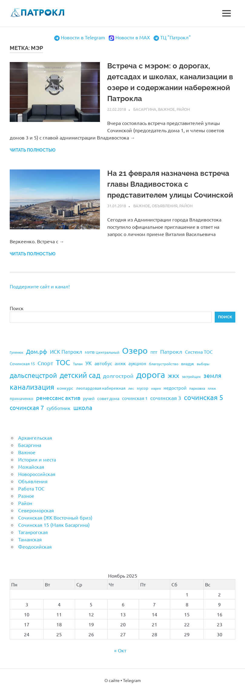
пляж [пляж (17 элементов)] (212, 388)
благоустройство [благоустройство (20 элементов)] (163, 363)
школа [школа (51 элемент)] (82, 407)
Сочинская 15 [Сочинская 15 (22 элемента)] (22, 363)
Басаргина (144, 109)
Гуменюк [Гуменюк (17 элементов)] (16, 352)
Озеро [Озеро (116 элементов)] (135, 351)
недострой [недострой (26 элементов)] (175, 388)
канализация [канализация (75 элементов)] (32, 386)
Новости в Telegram (83, 37)
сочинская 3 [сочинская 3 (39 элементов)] (165, 398)
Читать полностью (32, 150)
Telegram (132, 680)
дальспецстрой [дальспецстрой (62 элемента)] (33, 375)
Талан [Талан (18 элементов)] (78, 363)
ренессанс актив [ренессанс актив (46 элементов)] (58, 397)
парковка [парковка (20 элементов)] (197, 388)
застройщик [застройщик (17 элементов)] (191, 376)
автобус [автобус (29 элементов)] (103, 363)
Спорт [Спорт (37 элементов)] (45, 363)
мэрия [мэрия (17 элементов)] (156, 388)
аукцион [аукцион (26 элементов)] (137, 363)
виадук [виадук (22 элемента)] (187, 363)
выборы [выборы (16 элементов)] (203, 363)
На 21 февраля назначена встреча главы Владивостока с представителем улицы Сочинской (170, 184)
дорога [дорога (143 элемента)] (150, 374)
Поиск (17, 308)
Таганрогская (33, 532)
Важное (166, 109)
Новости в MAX (132, 37)
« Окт (120, 650)
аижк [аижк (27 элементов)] (120, 363)
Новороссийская (36, 474)
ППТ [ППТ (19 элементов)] (154, 352)
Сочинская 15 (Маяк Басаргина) (54, 525)
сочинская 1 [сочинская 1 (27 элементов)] (134, 398)
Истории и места (37, 459)
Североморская (36, 510)
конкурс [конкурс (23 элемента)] (65, 388)
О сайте (112, 680)
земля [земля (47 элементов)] (212, 375)
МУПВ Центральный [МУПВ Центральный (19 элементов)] (102, 352)
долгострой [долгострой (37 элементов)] (118, 375)
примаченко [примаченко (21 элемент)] (21, 398)
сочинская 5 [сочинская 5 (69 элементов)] (203, 397)
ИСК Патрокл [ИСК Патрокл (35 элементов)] (66, 351)
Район (183, 109)
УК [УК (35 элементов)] (88, 363)
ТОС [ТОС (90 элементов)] (63, 362)
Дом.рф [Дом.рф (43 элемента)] (36, 351)
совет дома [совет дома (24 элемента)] (108, 398)
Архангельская (35, 438)
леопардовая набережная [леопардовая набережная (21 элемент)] (100, 388)
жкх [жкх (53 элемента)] (173, 375)
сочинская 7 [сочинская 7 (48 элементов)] (27, 407)
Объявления (164, 205)
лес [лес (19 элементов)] (131, 388)
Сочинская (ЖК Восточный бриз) (55, 517)
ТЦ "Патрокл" (175, 37)
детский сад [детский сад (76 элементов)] (80, 375)
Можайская (31, 467)
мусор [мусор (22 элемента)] (142, 388)
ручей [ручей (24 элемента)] (88, 398)
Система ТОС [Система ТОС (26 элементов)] (199, 352)
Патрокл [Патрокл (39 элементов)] (171, 351)
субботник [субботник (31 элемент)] (59, 408)
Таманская (30, 539)
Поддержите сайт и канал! (40, 286)
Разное (26, 496)
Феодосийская (35, 546)
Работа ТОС (31, 488)
